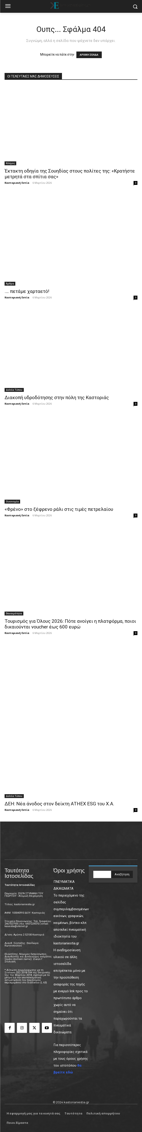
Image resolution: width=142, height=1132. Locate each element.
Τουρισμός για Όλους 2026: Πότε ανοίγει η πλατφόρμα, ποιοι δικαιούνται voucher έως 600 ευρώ (70, 624)
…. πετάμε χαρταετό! (27, 291)
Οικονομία (12, 501)
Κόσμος (10, 163)
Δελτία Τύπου (14, 389)
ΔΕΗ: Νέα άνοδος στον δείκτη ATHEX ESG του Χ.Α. (59, 803)
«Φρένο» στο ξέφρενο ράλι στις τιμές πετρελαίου (59, 509)
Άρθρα (10, 283)
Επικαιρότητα (14, 613)
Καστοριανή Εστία (17, 182)
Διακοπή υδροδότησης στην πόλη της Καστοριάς (57, 397)
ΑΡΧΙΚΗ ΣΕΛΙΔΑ (89, 54)
